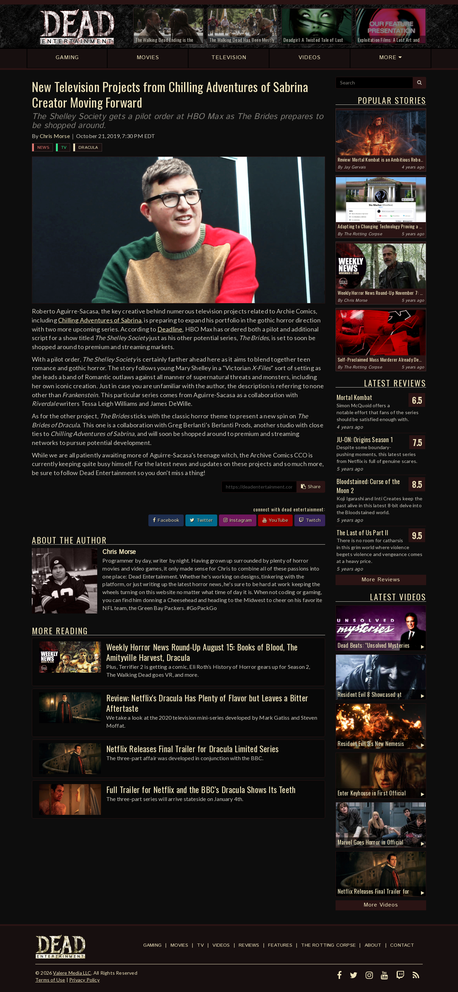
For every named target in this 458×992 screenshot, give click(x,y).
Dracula (88, 148)
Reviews (249, 945)
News (43, 148)
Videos (221, 945)
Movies (179, 945)
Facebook (166, 520)
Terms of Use (50, 980)
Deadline (170, 329)
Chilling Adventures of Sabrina (99, 320)
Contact (402, 945)
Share (311, 486)
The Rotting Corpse (363, 234)
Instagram (237, 520)
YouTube (275, 520)
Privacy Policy (84, 980)
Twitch (310, 520)
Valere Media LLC (72, 973)
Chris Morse (55, 136)
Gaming (152, 945)
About (373, 945)
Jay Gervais (355, 167)
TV (63, 148)
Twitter (201, 520)
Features (280, 945)
